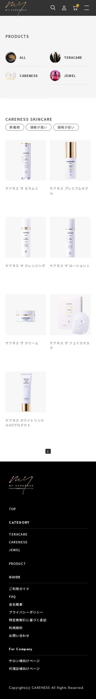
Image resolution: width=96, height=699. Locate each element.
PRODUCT (17, 564)
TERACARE (18, 534)
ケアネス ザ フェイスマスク (70, 345)
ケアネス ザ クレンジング (25, 265)
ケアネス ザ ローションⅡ (70, 265)
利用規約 (16, 627)
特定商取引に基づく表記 (28, 620)
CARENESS (18, 542)
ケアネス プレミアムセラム (69, 190)
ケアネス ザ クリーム (22, 343)
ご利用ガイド (19, 588)
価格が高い (38, 127)
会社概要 (16, 604)
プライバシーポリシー (26, 612)
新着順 (15, 127)
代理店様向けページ (24, 668)
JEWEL (15, 549)
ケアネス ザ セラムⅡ (22, 188)
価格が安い (66, 127)
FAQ (12, 596)
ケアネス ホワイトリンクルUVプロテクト (24, 422)
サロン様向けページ (24, 660)
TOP (12, 509)
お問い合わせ (19, 635)
